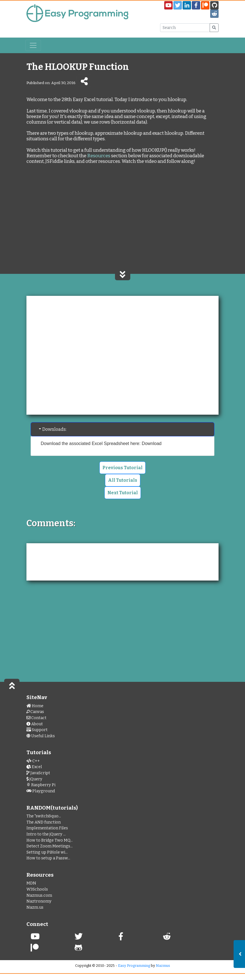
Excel (34, 766)
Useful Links (40, 736)
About (34, 724)
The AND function (43, 822)
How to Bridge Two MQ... (49, 840)
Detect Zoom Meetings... (49, 846)
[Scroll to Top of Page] (11, 685)
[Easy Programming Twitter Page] (177, 5)
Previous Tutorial (122, 467)
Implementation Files (47, 828)
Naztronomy (39, 901)
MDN (31, 883)
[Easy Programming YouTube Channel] (168, 5)
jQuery (34, 779)
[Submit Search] (214, 27)
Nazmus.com (39, 895)
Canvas (35, 711)
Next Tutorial (122, 492)
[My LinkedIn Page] (187, 5)
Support (37, 729)
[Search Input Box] (185, 27)
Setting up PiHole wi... (47, 852)
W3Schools (37, 889)
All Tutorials (122, 480)
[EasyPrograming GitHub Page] (214, 5)
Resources (98, 155)
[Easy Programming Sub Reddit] (214, 13)
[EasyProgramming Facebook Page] (196, 5)
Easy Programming (134, 965)
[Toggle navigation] (33, 45)
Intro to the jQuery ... (46, 834)
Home (34, 706)
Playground (40, 791)
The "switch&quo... (43, 816)
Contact (36, 718)
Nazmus (163, 965)
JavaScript (38, 773)
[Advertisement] (122, 224)
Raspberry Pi (40, 785)
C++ (33, 761)
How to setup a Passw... (48, 858)
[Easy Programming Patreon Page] (205, 5)
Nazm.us (34, 907)
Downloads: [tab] (52, 429)
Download (151, 443)
